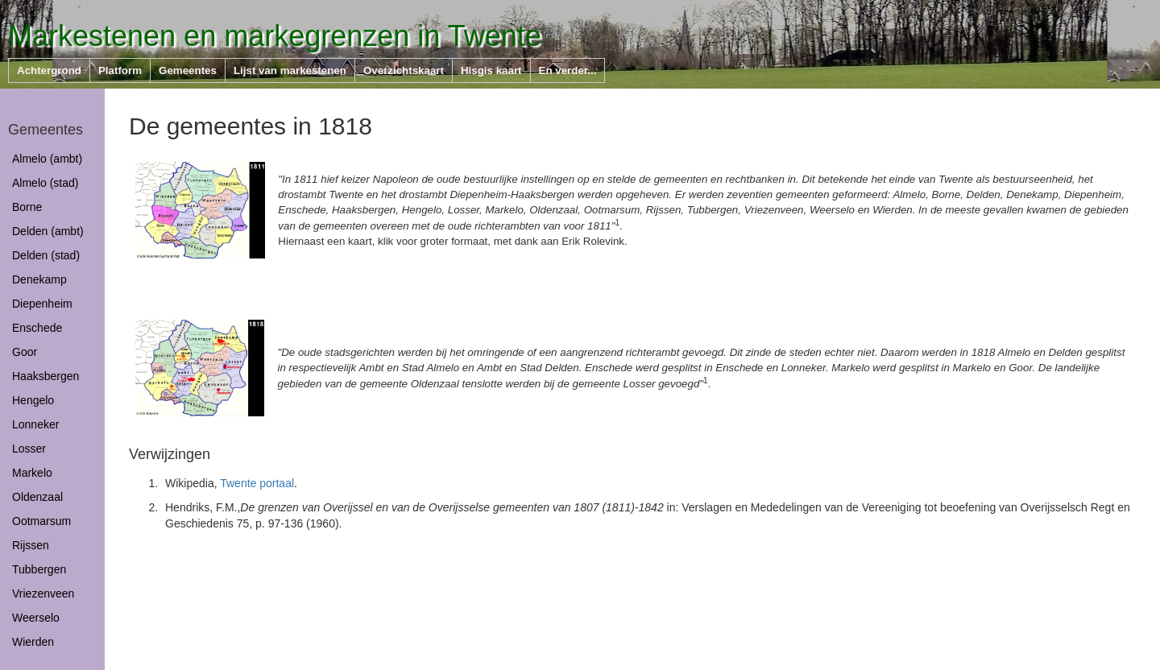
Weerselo (36, 617)
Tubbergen (39, 569)
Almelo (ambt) (47, 158)
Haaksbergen (45, 376)
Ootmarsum (41, 521)
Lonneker (35, 424)
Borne (27, 207)
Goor (24, 351)
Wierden (33, 641)
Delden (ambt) (48, 231)
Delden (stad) (46, 255)
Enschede (37, 327)
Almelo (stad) (45, 182)
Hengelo (33, 400)
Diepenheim (42, 303)
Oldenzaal (37, 496)
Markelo (32, 472)
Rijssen (30, 545)
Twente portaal (257, 483)
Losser (29, 448)
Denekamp (39, 279)
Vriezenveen (43, 593)
